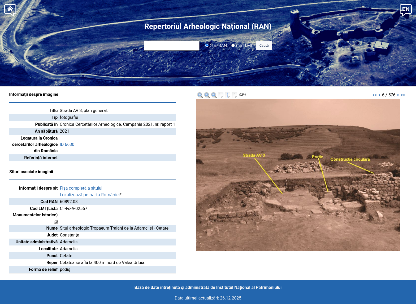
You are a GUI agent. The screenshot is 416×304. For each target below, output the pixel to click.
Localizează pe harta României (90, 195)
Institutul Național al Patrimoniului (248, 287)
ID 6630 (67, 144)
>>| (403, 94)
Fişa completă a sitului (81, 188)
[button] (406, 9)
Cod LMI (241, 45)
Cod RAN (216, 45)
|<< (374, 94)
